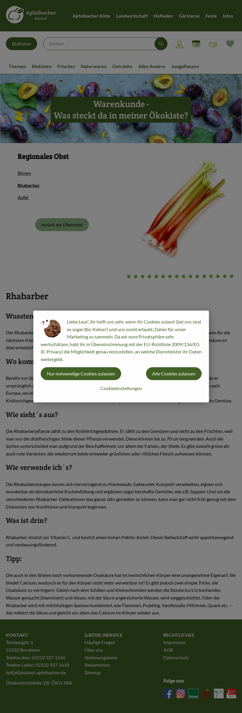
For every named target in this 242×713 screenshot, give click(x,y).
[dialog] (121, 356)
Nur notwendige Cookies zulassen (81, 373)
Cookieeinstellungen (121, 388)
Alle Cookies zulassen (173, 373)
